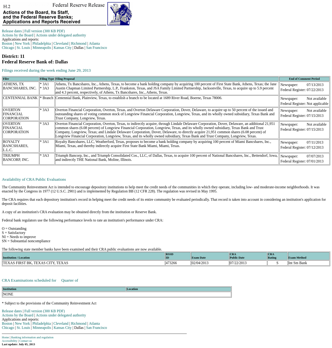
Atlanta (94, 43)
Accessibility (9, 340)
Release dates (12, 31)
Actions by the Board (17, 35)
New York (22, 43)
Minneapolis (42, 48)
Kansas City (63, 48)
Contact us (25, 340)
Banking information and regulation (32, 337)
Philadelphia (42, 43)
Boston (7, 43)
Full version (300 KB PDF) (44, 31)
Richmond (78, 43)
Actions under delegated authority (61, 35)
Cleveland (60, 43)
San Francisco (96, 48)
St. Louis (23, 48)
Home (5, 337)
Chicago (8, 48)
